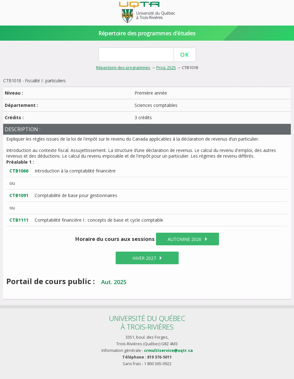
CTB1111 (18, 220)
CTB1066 (18, 171)
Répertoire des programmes (123, 67)
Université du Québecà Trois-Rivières (147, 322)
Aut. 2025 (113, 282)
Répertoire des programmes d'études (147, 33)
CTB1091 (18, 195)
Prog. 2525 (166, 67)
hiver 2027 (144, 258)
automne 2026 (184, 239)
